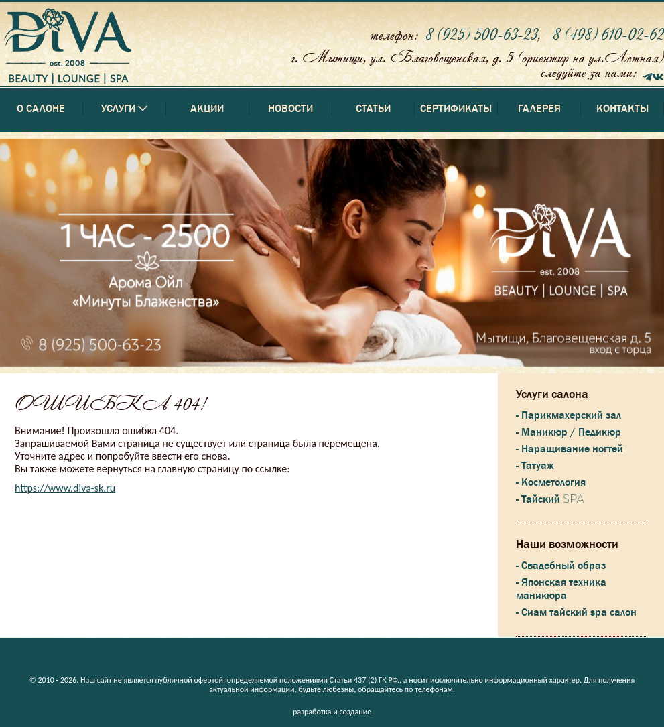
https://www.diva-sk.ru (65, 488)
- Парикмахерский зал (568, 415)
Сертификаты (456, 108)
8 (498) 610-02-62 (608, 34)
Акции (207, 108)
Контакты (622, 108)
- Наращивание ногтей (569, 449)
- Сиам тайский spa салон (576, 612)
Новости (290, 108)
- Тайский (550, 499)
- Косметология (551, 482)
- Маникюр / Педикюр (568, 432)
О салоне (41, 108)
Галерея (539, 108)
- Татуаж (534, 465)
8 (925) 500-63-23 (481, 34)
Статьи (373, 108)
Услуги (124, 658)
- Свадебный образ (561, 565)
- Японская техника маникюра (561, 589)
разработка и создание (332, 711)
